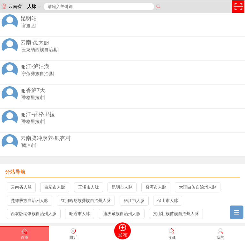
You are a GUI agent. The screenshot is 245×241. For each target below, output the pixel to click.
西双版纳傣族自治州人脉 (33, 213)
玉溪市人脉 (88, 187)
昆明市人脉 (122, 187)
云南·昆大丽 (34, 42)
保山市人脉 (167, 200)
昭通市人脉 (79, 213)
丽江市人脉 (134, 200)
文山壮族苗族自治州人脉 (176, 213)
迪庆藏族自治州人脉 (121, 213)
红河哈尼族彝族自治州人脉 (86, 200)
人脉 (34, 6)
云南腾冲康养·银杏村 (45, 138)
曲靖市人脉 (54, 187)
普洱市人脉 (155, 187)
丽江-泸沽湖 (34, 66)
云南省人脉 (21, 187)
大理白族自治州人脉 (197, 187)
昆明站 (28, 18)
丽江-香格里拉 (37, 114)
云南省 (11, 6)
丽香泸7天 (32, 90)
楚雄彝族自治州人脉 (29, 200)
